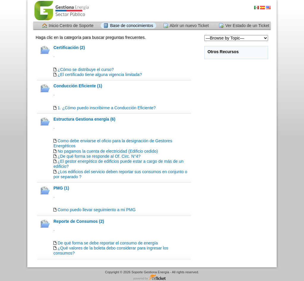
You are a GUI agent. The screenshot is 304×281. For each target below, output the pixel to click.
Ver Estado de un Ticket (247, 25)
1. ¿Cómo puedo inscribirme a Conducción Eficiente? (107, 107)
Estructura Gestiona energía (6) (84, 119)
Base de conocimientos (131, 25)
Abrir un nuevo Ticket (189, 25)
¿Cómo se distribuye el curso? (86, 69)
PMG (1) (61, 188)
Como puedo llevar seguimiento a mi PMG (97, 209)
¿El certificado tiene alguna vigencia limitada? (100, 74)
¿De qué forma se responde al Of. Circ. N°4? (99, 156)
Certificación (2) (69, 47)
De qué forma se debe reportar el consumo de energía (108, 243)
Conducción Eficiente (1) (77, 85)
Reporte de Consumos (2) (78, 221)
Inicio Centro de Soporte (71, 25)
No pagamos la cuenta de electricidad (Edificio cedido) (108, 151)
